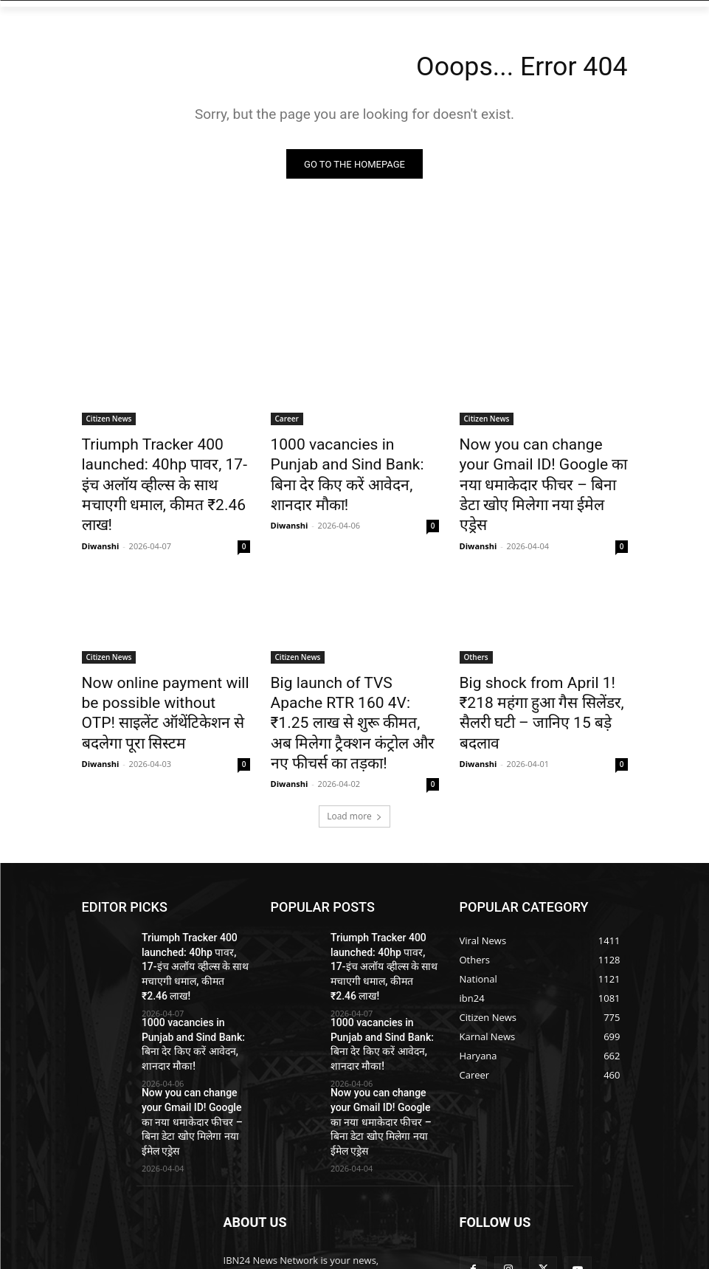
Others (476, 624)
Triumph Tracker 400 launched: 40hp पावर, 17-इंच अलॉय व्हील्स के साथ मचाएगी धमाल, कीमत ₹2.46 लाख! (164, 469)
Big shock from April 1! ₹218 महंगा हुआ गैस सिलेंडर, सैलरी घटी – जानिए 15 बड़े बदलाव (541, 664)
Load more (354, 747)
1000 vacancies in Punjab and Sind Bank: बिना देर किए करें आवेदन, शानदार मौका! (354, 461)
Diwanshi (101, 512)
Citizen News (109, 421)
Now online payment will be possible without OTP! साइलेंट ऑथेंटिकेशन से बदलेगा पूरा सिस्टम (160, 664)
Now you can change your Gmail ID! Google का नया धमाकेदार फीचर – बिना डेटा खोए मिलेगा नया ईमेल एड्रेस (533, 469)
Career (287, 421)
